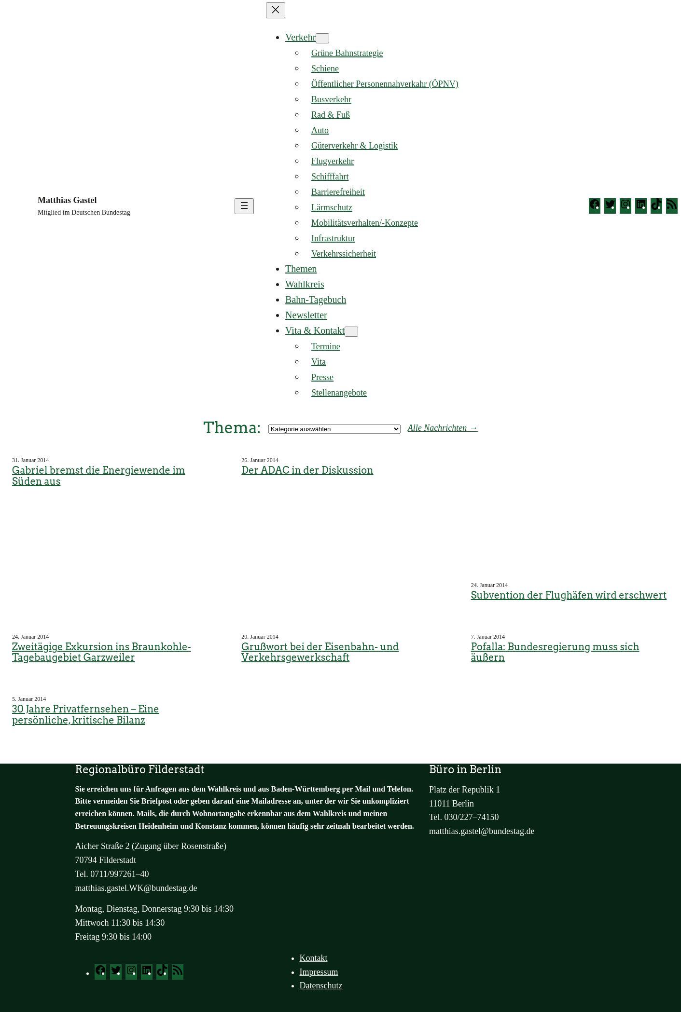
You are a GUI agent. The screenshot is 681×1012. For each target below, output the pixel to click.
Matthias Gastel (67, 200)
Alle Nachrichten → (443, 428)
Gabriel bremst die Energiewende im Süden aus (98, 476)
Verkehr (300, 37)
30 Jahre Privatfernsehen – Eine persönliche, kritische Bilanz (85, 714)
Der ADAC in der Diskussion (307, 470)
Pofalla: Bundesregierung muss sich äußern (555, 652)
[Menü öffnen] (244, 206)
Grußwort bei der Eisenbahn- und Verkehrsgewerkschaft (320, 652)
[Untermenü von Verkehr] (322, 38)
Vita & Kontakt (315, 330)
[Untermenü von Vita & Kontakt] (351, 332)
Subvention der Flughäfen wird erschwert (569, 595)
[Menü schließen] (275, 10)
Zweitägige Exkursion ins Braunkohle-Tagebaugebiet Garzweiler (101, 652)
